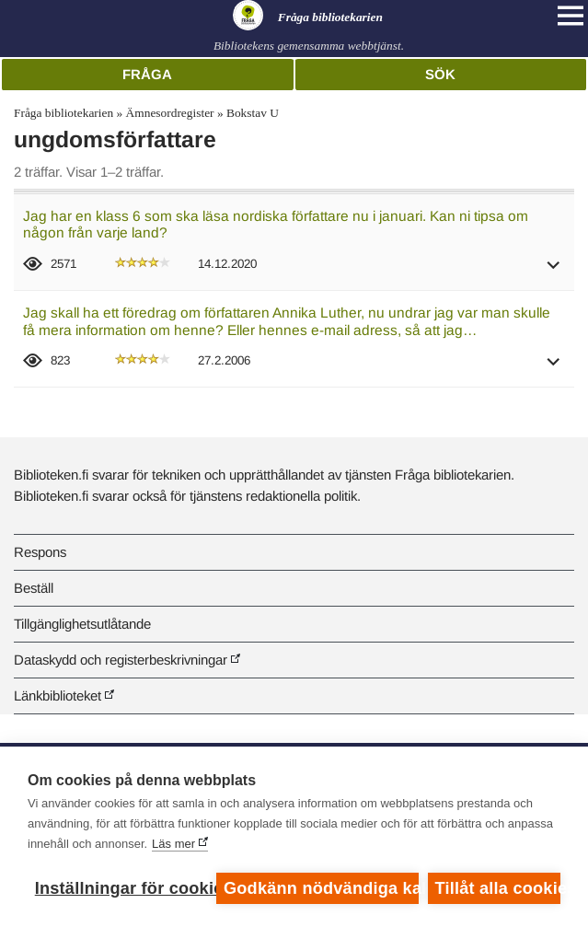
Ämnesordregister (170, 113)
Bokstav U (252, 113)
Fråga (147, 74)
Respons (40, 552)
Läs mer (173, 844)
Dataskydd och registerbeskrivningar (120, 659)
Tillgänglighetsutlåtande (82, 624)
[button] (554, 271)
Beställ (33, 588)
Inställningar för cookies (121, 888)
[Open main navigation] (570, 16)
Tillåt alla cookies (497, 888)
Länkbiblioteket (57, 695)
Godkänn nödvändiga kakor (321, 888)
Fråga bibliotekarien (63, 113)
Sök (440, 74)
